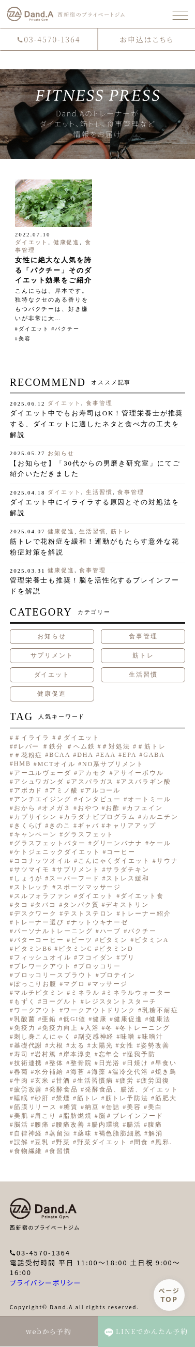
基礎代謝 (28, 1045)
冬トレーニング (144, 1027)
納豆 (92, 1107)
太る (77, 1045)
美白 (155, 1107)
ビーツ (82, 940)
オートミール (149, 799)
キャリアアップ (131, 825)
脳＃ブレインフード (131, 1115)
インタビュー (99, 799)
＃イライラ (32, 737)
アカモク (92, 772)
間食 (141, 1142)
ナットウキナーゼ (99, 922)
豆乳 (42, 1142)
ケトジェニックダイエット (57, 852)
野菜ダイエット (102, 1142)
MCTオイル (57, 764)
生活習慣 (99, 492)
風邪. (163, 1142)
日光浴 (110, 1063)
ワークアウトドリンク (100, 1010)
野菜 (63, 1142)
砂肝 (42, 1098)
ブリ (128, 957)
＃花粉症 (28, 755)
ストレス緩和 (127, 878)
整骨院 (81, 1063)
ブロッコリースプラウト (53, 975)
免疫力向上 (60, 1027)
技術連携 (28, 1063)
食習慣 (60, 1151)
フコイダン (96, 957)
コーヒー (121, 852)
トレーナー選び (39, 922)
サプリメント (52, 655)
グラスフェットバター (50, 843)
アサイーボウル (138, 772)
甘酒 (63, 1080)
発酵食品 (63, 1089)
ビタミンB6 (33, 948)
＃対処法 (115, 746)
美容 (25, 338)
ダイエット (32, 242)
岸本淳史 (77, 1054)
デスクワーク (35, 913)
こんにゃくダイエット (114, 860)
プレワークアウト (42, 966)
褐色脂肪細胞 (120, 1133)
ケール (160, 843)
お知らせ (61, 453)
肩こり (45, 1115)
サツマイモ (32, 869)
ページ (169, 1295)
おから (25, 808)
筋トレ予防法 (127, 1098)
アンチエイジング (42, 799)
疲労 (126, 1080)
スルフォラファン (42, 896)
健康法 (160, 1019)
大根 (56, 1045)
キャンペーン (35, 834)
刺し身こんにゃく (42, 1036)
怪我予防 (141, 1054)
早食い (166, 1063)
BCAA (59, 754)
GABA (154, 754)
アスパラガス (92, 781)
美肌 (21, 1115)
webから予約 (49, 1331)
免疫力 (25, 1027)
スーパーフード (74, 878)
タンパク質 (81, 904)
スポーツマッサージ (88, 887)
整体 (56, 1063)
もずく (25, 1001)
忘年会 (110, 1054)
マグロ (74, 983)
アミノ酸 (63, 790)
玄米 (42, 1080)
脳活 (21, 1124)
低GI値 (74, 1019)
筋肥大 (166, 1098)
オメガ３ (56, 808)
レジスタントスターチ (121, 1001)
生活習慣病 (95, 1080)
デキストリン (127, 904)
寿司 (21, 1054)
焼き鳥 (166, 1071)
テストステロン (89, 913)
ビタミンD (116, 948)
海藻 (99, 1071)
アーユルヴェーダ (42, 772)
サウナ (167, 860)
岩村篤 (45, 1054)
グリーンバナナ (118, 843)
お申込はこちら (146, 39)
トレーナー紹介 (146, 913)
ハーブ (111, 931)
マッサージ (110, 983)
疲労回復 (155, 1080)
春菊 (21, 1071)
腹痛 (155, 1124)
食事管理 (99, 403)
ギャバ (88, 825)
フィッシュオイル (42, 957)
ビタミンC (75, 948)
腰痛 (42, 1124)
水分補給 (49, 1071)
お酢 (113, 808)
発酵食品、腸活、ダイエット (131, 1089)
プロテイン (118, 975)
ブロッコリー (99, 966)
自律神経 (28, 1133)
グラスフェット (89, 834)
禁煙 (63, 1098)
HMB (22, 763)
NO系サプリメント (112, 764)
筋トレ (121, 531)
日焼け (137, 1063)
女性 (126, 1045)
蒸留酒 (60, 1133)
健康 (100, 1019)
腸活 (134, 1124)
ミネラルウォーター (138, 992)
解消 (155, 1133)
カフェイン (145, 808)
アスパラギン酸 (146, 781)
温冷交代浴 (130, 1071)
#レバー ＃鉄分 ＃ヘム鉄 (54, 746)
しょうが (28, 878)
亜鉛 (49, 1019)
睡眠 (21, 1098)
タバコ (45, 904)
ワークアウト (35, 1010)
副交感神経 (96, 1036)
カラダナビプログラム (100, 816)
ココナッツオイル (42, 860)
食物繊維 (28, 1151)
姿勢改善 (155, 1045)
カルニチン (160, 816)
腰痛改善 (70, 1124)
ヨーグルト (60, 1001)
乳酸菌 (25, 1019)
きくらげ (28, 825)
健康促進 (66, 242)
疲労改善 (28, 1089)
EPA (130, 754)
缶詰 (113, 1107)
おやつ (88, 808)
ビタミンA (151, 940)
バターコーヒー (39, 940)
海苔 (77, 1071)
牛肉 (21, 1080)
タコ (21, 904)
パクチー (67, 329)
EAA (108, 754)
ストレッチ (32, 887)
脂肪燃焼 (77, 1115)
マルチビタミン (39, 992)
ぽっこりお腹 (35, 983)
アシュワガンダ (39, 781)
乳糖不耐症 (160, 1010)
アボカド (28, 790)
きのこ (60, 825)
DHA (85, 754)
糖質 (71, 1107)
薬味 (85, 1133)
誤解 (21, 1142)
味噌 (128, 1036)
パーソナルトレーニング (53, 931)
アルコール (103, 790)
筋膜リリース (35, 1107)
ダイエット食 (142, 896)
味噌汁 (152, 1036)
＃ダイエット (77, 737)
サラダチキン (127, 869)
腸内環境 (106, 1124)
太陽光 (102, 1045)
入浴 (92, 1027)
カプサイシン (35, 816)
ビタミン (113, 940)
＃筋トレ (151, 746)
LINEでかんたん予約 (146, 1331)
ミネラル (85, 992)
